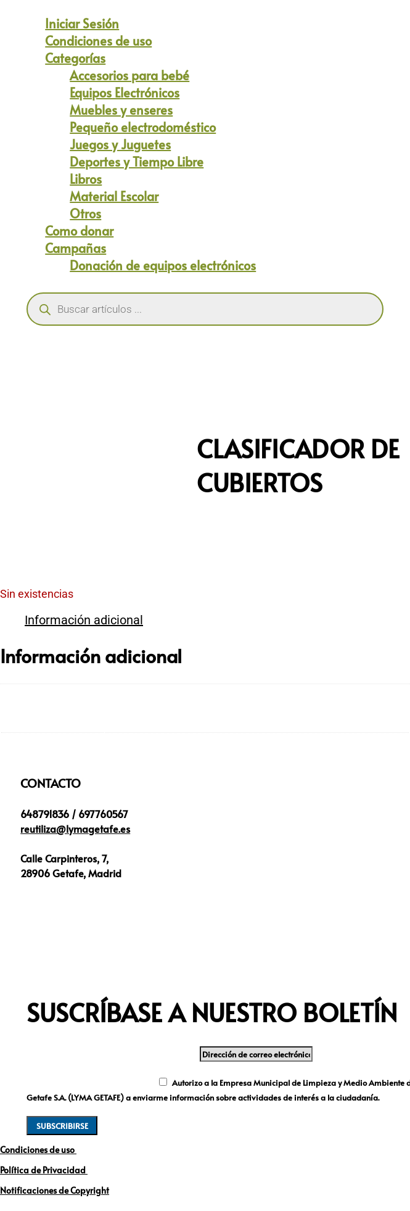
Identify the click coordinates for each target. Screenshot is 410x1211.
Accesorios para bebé (129, 75)
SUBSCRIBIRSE (62, 1125)
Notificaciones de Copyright (54, 1190)
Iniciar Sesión (82, 23)
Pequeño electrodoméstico (143, 127)
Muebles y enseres (121, 109)
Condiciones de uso (98, 40)
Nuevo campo (64, 1081)
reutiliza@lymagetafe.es (75, 828)
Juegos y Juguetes (120, 144)
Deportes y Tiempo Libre (136, 161)
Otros (85, 213)
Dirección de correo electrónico (112, 1053)
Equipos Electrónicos (124, 92)
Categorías (75, 58)
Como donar (79, 230)
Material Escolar (114, 196)
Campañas (75, 248)
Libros (86, 179)
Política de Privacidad (44, 1170)
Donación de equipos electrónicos (163, 265)
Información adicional (84, 620)
